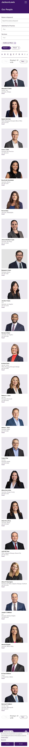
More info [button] (3, 740)
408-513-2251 (5, 122)
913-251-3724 (5, 554)
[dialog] (14, 739)
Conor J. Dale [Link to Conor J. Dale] (5, 149)
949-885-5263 (5, 493)
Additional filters (8, 43)
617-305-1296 (5, 273)
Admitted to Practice (8, 26)
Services (4, 34)
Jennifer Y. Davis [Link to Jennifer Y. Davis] (6, 301)
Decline (7, 744)
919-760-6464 (5, 368)
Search (5, 48)
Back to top (7, 731)
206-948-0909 (5, 463)
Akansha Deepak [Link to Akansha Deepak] (6, 644)
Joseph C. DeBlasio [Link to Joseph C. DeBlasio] (7, 612)
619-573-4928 (5, 243)
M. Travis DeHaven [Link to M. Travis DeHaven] (6, 673)
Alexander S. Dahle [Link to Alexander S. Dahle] (6, 88)
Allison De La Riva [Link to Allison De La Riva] (6, 490)
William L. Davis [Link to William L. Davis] (6, 427)
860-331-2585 (5, 585)
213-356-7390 (5, 336)
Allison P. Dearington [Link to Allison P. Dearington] (7, 582)
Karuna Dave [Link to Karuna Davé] (5, 210)
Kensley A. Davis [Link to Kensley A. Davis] (6, 333)
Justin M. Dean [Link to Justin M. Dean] (5, 551)
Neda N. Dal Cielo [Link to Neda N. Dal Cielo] (6, 119)
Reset (15, 48)
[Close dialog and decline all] (28, 733)
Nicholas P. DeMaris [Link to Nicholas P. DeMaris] (7, 704)
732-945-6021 (5, 617)
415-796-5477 (5, 153)
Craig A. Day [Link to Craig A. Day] (5, 458)
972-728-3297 (5, 431)
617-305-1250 (5, 183)
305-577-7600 (5, 524)
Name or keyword (7, 17)
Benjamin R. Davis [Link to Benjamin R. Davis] (6, 270)
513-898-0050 (5, 400)
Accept (21, 744)
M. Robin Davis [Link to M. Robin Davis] (5, 363)
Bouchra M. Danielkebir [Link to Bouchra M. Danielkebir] (8, 180)
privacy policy (4, 737)
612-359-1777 (5, 709)
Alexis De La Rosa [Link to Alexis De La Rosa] (6, 521)
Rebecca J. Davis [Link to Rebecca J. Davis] (6, 395)
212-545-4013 (5, 305)
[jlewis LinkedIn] (26, 731)
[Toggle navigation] (25, 2)
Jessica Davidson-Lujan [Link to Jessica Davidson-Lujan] (8, 239)
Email (3, 93)
